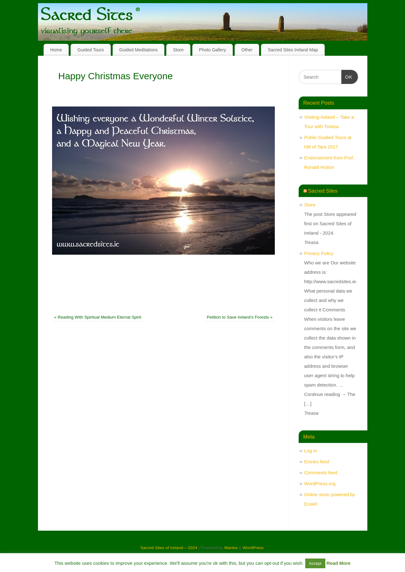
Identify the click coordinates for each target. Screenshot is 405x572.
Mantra (230, 547)
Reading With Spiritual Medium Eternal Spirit (97, 317)
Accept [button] (315, 563)
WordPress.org (320, 483)
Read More (339, 563)
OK (347, 76)
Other (247, 49)
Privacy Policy (318, 253)
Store (178, 49)
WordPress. (253, 547)
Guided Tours (90, 49)
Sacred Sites (323, 191)
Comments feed (321, 472)
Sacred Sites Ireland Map (293, 49)
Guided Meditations (138, 49)
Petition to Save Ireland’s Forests (239, 317)
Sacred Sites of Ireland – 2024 (168, 547)
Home (56, 49)
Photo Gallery (212, 49)
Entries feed (316, 461)
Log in (310, 450)
